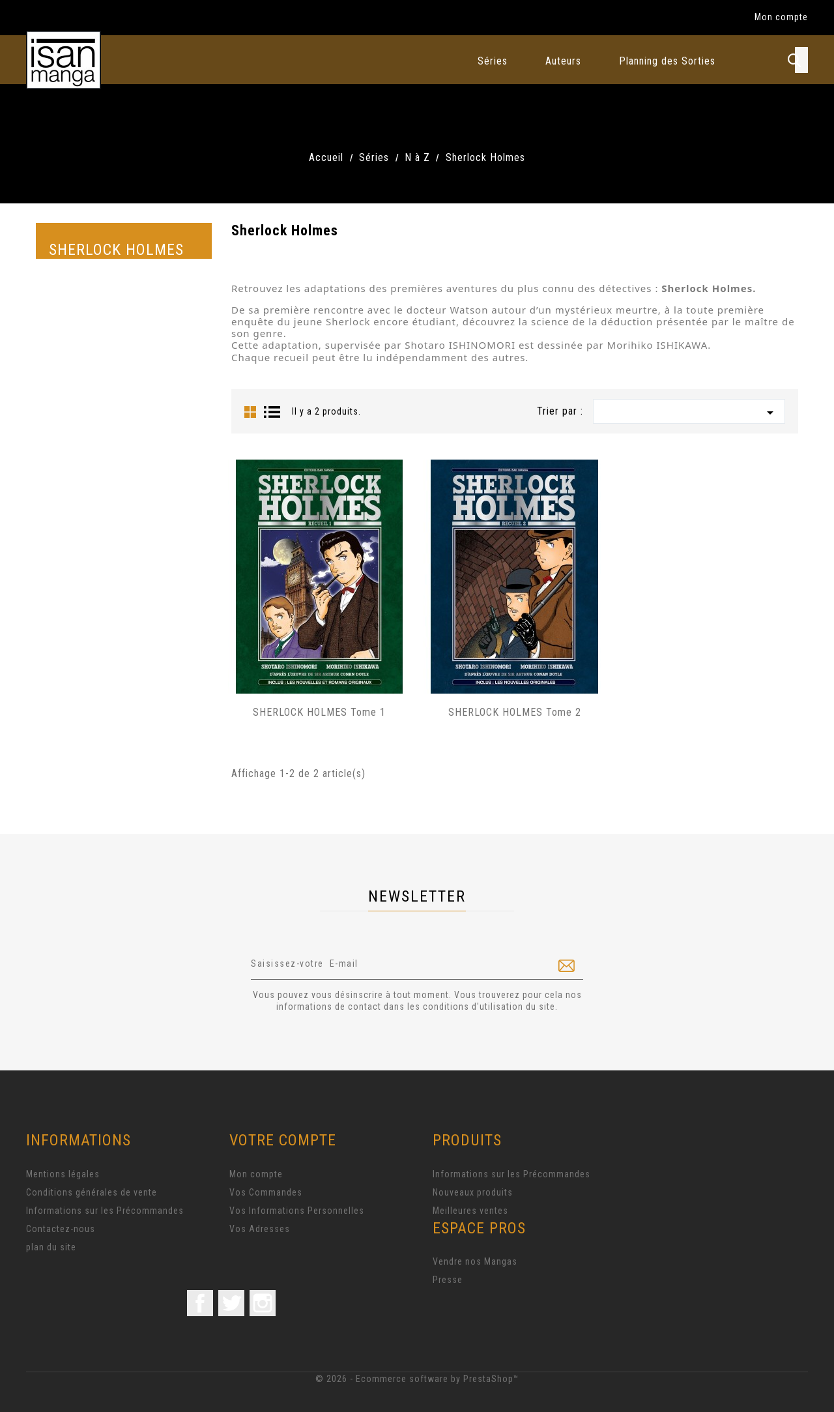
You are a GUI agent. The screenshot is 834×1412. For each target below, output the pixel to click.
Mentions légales (63, 1174)
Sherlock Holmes (116, 249)
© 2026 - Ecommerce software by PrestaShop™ (417, 1379)
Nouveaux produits (473, 1192)
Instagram (263, 1303)
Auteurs (563, 61)
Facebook (200, 1303)
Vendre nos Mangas (475, 1261)
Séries (493, 61)
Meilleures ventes (470, 1210)
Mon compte (256, 1174)
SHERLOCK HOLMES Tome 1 (319, 712)
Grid (250, 412)
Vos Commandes (265, 1192)
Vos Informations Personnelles (296, 1210)
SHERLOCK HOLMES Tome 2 (514, 712)
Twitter (231, 1303)
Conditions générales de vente (91, 1192)
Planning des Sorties (667, 61)
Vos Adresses (259, 1229)
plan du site (51, 1247)
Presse (448, 1279)
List (272, 412)
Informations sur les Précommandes (105, 1210)
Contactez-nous (60, 1229)
